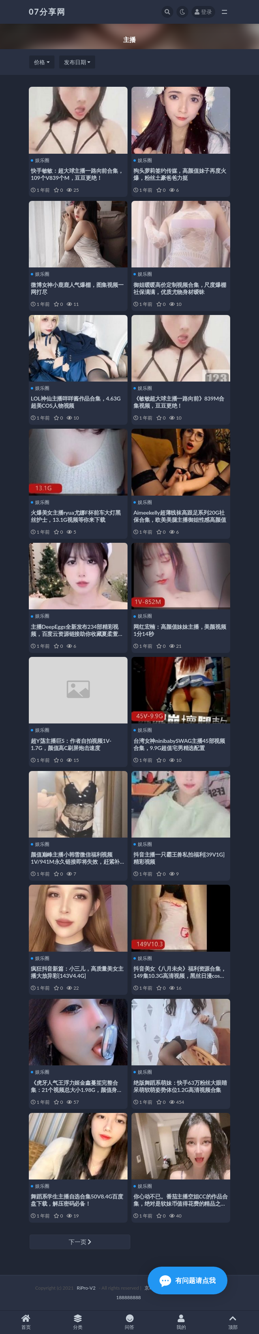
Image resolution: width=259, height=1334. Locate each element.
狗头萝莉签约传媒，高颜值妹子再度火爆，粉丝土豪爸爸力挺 (179, 174)
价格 (39, 62)
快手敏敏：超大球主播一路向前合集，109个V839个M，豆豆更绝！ (77, 174)
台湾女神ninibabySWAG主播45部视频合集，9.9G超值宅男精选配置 (179, 744)
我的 (181, 1322)
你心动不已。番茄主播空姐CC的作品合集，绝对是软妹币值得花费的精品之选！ (180, 1203)
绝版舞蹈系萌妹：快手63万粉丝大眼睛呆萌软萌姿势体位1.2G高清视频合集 (180, 1086)
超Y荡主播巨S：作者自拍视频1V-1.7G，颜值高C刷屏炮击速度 (71, 744)
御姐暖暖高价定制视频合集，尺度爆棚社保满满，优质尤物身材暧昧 (179, 288)
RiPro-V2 (86, 1288)
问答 (129, 1322)
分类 (77, 1322)
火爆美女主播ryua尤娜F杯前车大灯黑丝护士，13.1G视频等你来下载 (76, 516)
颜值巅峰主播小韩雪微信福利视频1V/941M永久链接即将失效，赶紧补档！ (75, 861)
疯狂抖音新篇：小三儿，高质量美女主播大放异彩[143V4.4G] (77, 972)
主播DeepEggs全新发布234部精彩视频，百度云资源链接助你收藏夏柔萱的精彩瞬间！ (77, 633)
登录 (203, 11)
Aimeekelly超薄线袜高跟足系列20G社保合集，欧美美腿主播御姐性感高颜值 (179, 516)
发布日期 (75, 62)
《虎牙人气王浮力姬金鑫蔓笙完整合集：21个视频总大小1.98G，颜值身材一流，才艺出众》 (76, 1089)
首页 (26, 1322)
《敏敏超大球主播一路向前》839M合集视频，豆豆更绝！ (178, 402)
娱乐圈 (40, 160)
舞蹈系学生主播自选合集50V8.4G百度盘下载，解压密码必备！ (77, 1200)
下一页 (80, 1241)
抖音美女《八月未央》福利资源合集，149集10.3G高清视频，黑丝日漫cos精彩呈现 (179, 975)
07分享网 (47, 11)
